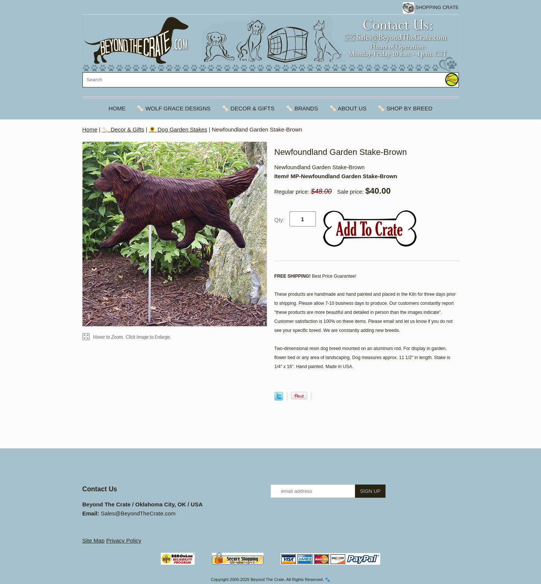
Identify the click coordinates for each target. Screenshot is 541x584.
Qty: (279, 220)
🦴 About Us (348, 108)
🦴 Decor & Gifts (248, 108)
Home (116, 108)
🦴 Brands (302, 108)
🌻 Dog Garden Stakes (178, 129)
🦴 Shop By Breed (405, 108)
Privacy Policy (123, 540)
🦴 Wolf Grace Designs (173, 108)
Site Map (93, 540)
